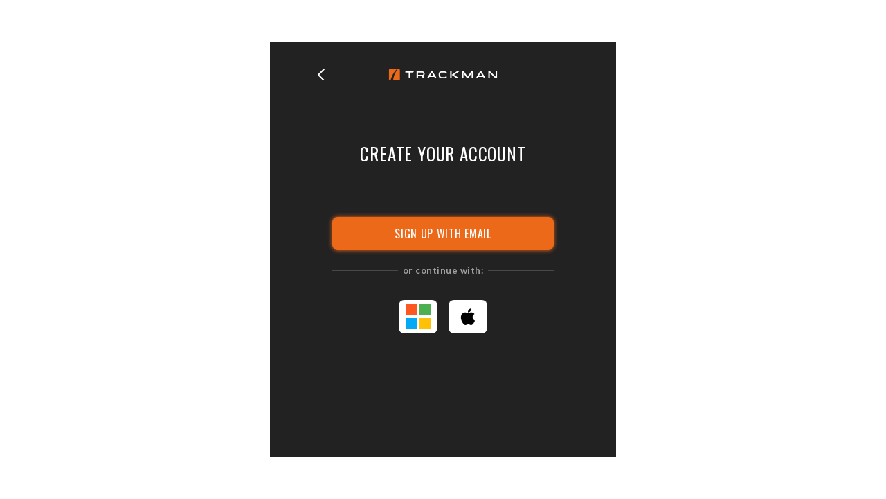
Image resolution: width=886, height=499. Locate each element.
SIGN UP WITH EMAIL (443, 233)
